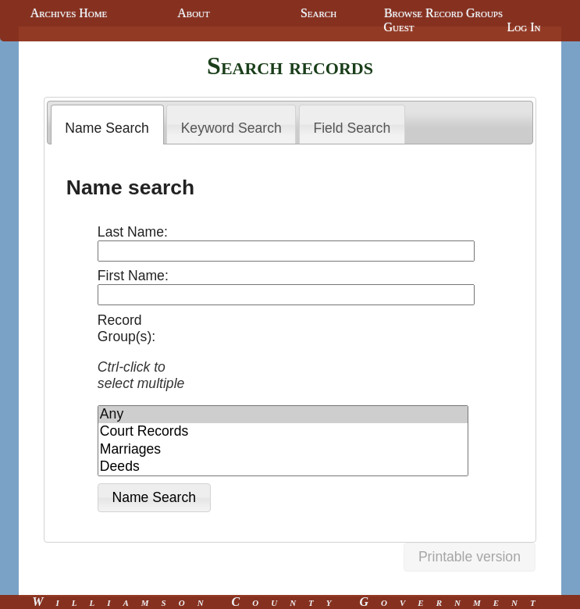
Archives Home (69, 13)
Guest (398, 27)
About (193, 13)
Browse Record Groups (443, 13)
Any (283, 414)
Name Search (107, 128)
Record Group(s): (146, 352)
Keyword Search (231, 128)
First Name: (133, 275)
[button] (154, 497)
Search (318, 13)
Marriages (283, 449)
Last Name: (133, 232)
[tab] (107, 124)
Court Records (283, 431)
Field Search (351, 128)
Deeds (283, 466)
